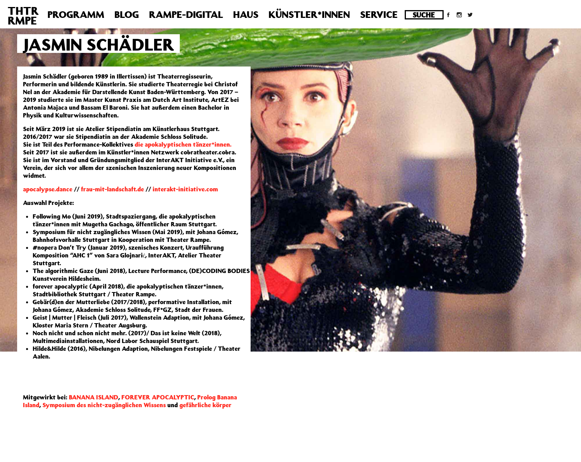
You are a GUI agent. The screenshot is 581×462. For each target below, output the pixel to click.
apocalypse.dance (47, 189)
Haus (245, 14)
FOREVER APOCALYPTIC (157, 397)
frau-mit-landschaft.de (112, 189)
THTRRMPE (23, 16)
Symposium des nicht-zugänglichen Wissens (104, 405)
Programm (75, 14)
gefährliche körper (205, 405)
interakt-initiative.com (185, 189)
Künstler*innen (309, 14)
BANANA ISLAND (93, 397)
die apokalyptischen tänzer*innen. (183, 144)
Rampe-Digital (186, 14)
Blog (126, 14)
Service (379, 14)
